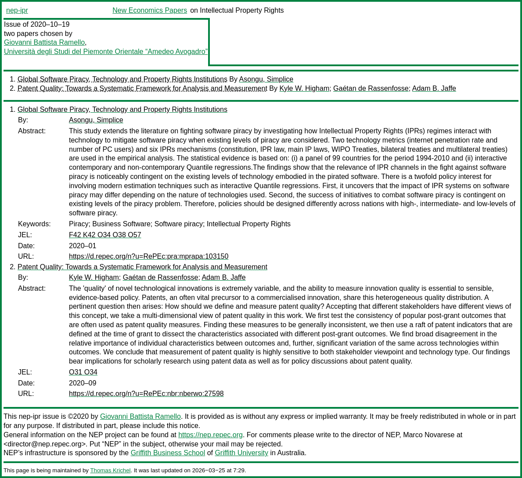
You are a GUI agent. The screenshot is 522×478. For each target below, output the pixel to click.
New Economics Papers (149, 10)
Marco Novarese (428, 435)
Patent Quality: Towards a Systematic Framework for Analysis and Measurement (142, 88)
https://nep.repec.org (210, 435)
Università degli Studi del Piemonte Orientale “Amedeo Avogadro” (106, 51)
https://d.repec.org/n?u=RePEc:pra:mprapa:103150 (148, 256)
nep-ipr (17, 10)
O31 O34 (83, 372)
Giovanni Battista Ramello (44, 42)
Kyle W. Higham (304, 88)
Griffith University (241, 453)
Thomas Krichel (110, 470)
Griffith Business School (168, 453)
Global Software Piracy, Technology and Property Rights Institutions (122, 79)
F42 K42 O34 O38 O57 (105, 235)
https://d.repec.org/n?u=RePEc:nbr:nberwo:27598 (146, 393)
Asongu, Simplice (266, 79)
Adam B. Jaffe (434, 88)
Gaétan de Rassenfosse (371, 88)
